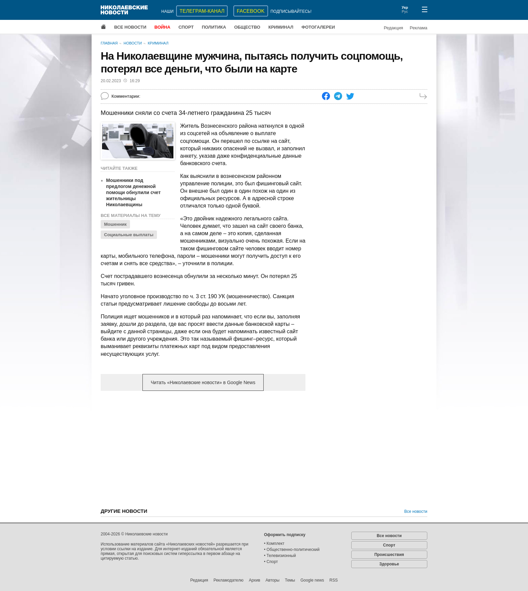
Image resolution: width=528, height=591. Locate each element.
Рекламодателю (228, 580)
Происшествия (389, 554)
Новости (133, 43)
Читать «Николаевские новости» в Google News (203, 382)
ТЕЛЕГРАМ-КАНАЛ (201, 11)
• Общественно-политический (292, 549)
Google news (312, 580)
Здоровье (389, 564)
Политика (214, 27)
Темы (290, 580)
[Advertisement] (203, 449)
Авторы (272, 580)
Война (162, 27)
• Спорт (271, 561)
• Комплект (274, 543)
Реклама (418, 27)
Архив (254, 580)
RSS (333, 580)
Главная (109, 43)
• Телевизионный (280, 555)
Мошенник (115, 224)
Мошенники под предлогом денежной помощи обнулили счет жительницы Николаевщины (133, 192)
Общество (247, 27)
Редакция (393, 27)
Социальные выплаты (129, 234)
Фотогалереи (318, 27)
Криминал (280, 27)
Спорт (186, 27)
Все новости (130, 27)
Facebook (251, 11)
